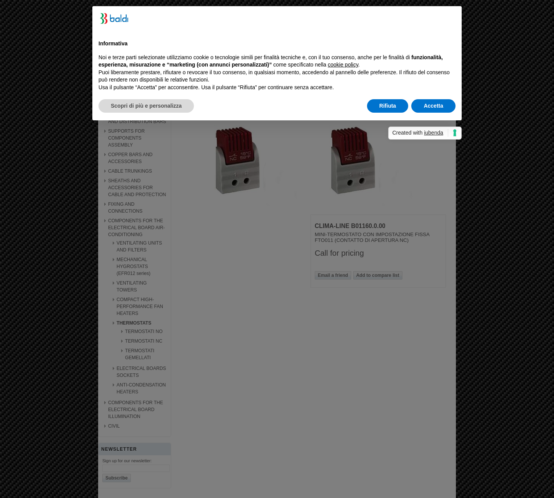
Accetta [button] (433, 106)
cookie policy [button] (343, 65)
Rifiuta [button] (387, 106)
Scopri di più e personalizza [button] (146, 106)
